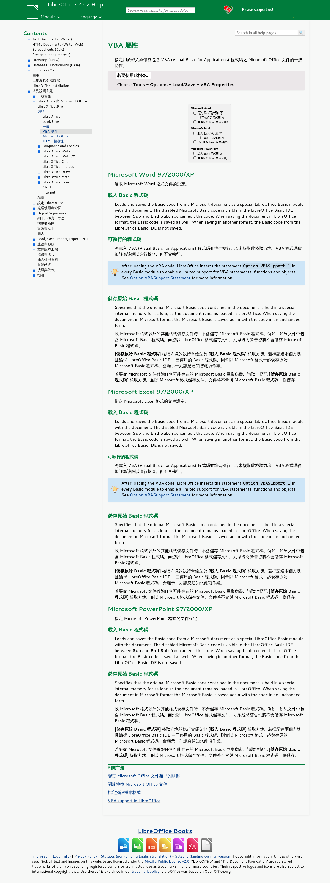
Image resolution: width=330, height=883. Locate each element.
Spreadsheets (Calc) (48, 49)
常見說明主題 (42, 90)
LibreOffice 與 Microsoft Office (62, 101)
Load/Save (50, 121)
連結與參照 (46, 244)
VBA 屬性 (50, 131)
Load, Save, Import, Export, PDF (63, 238)
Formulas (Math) (45, 70)
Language (87, 16)
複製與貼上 (46, 228)
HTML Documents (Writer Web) (57, 44)
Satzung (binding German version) (203, 856)
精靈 (40, 197)
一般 (46, 126)
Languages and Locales (60, 145)
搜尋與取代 (46, 269)
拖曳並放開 (46, 223)
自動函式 (44, 264)
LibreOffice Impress (58, 166)
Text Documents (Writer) (52, 39)
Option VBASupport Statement (160, 278)
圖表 (35, 75)
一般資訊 (44, 96)
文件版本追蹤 (47, 249)
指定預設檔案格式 (124, 792)
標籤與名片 (46, 254)
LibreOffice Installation (50, 85)
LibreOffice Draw (56, 171)
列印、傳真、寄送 (50, 218)
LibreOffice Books (165, 831)
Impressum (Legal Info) (51, 856)
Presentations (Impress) (51, 54)
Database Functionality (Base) (56, 65)
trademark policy (145, 871)
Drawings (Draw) (46, 59)
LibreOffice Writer (57, 151)
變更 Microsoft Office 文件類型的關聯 (144, 776)
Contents (35, 33)
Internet (48, 192)
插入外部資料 (47, 259)
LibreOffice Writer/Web (61, 156)
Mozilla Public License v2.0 (167, 861)
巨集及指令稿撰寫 (46, 80)
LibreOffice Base (55, 182)
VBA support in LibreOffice (134, 801)
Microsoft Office (56, 136)
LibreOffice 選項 (50, 106)
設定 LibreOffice (50, 202)
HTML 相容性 (53, 141)
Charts (47, 187)
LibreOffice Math (55, 176)
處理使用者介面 (49, 207)
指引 (40, 275)
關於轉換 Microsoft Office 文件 (137, 784)
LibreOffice (51, 116)
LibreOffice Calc (55, 161)
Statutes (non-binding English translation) (136, 856)
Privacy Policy (85, 856)
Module (48, 16)
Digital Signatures (51, 213)
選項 (41, 111)
